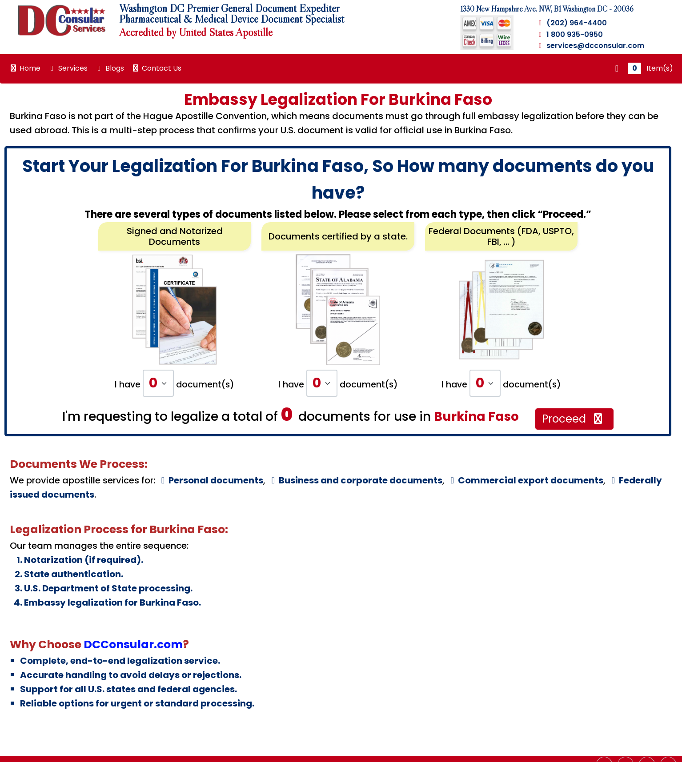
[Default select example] (158, 383)
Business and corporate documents (355, 480)
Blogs (109, 68)
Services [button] (68, 68)
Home (24, 68)
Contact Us (156, 68)
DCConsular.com (133, 644)
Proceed (573, 418)
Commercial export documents (525, 480)
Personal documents (210, 480)
